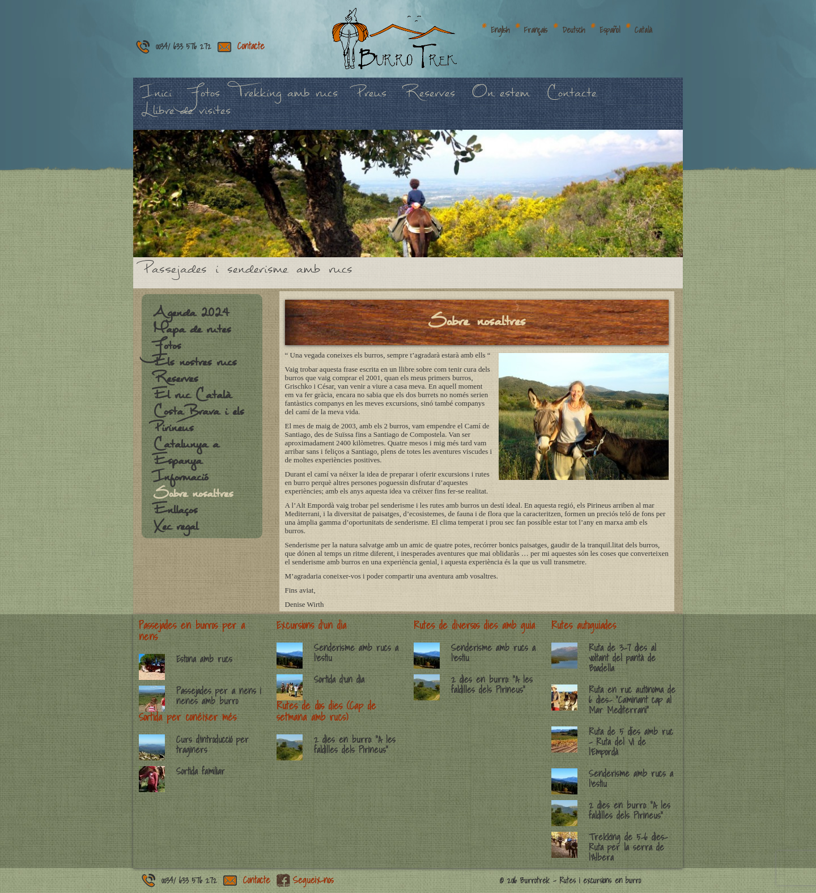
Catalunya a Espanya (186, 458)
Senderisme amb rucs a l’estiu (356, 652)
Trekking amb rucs (287, 99)
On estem (500, 99)
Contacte (251, 46)
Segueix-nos (313, 880)
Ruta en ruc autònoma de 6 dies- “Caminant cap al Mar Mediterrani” (632, 699)
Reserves (429, 99)
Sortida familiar (200, 771)
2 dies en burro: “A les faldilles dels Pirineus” (355, 744)
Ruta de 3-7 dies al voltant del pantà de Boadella (622, 657)
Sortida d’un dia (339, 679)
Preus (370, 99)
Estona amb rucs (204, 659)
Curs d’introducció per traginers (212, 744)
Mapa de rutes (192, 335)
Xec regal (175, 532)
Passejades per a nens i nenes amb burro (218, 695)
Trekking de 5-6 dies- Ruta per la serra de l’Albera (628, 847)
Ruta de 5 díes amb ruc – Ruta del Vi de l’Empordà (631, 741)
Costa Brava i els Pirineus (198, 425)
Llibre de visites (186, 116)
